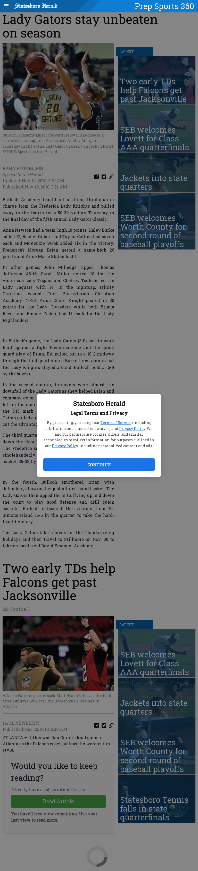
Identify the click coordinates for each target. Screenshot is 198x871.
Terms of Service (116, 422)
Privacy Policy (132, 428)
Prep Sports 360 (164, 6)
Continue (99, 464)
